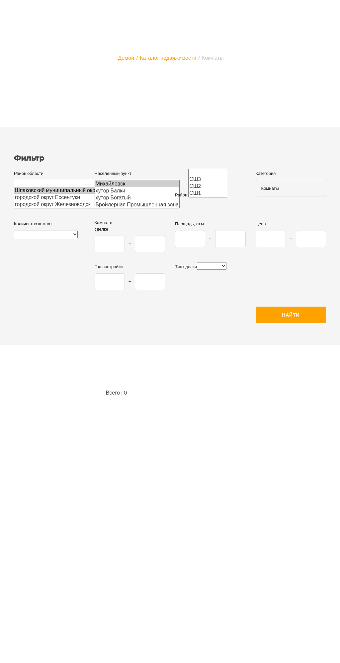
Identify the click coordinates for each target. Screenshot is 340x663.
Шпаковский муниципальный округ (57, 190)
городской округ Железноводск (57, 204)
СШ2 (208, 186)
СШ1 (208, 192)
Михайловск (137, 183)
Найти (290, 315)
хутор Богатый (137, 197)
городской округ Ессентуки (57, 197)
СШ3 (208, 179)
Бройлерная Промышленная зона (137, 204)
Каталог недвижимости (168, 57)
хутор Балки (137, 190)
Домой (126, 57)
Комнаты (212, 57)
